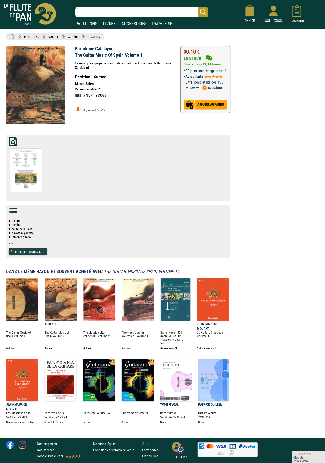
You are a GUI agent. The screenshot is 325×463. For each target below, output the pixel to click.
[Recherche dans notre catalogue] (141, 12)
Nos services (45, 450)
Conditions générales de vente (116, 450)
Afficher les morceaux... (27, 251)
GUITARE (73, 37)
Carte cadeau (151, 450)
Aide (145, 443)
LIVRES (109, 23)
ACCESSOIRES (134, 23)
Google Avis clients (58, 456)
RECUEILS (94, 37)
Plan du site (150, 456)
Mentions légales (104, 444)
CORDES (53, 37)
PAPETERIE (162, 23)
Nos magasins (47, 444)
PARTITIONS (86, 23)
